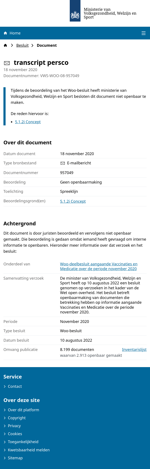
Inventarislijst (134, 349)
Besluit (23, 45)
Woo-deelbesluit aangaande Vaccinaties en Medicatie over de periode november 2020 (99, 266)
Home (12, 33)
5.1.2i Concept (28, 121)
